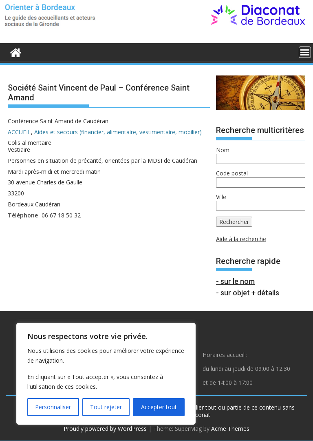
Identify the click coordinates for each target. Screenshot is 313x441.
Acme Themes (230, 428)
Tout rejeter (106, 407)
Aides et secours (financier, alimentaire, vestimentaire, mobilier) (118, 132)
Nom (222, 150)
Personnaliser (53, 407)
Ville (221, 197)
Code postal (232, 173)
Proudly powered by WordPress (105, 428)
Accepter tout (159, 407)
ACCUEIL (19, 132)
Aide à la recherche (241, 239)
